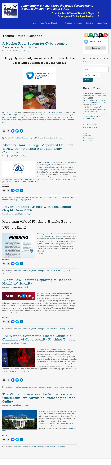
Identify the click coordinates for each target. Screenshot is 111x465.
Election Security (52, 387)
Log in (85, 133)
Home (34, 23)
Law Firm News (33, 197)
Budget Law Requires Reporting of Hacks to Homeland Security (36, 282)
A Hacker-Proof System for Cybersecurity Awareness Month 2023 (34, 45)
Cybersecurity (60, 138)
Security (53, 138)
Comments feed (89, 138)
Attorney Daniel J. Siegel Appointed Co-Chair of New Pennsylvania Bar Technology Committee (37, 149)
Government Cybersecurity (38, 387)
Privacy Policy (102, 23)
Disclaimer (89, 23)
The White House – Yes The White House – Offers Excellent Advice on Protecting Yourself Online (38, 398)
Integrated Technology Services (39, 138)
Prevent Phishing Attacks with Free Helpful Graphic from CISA (36, 209)
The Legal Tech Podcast (73, 23)
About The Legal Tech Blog (49, 23)
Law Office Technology (46, 197)
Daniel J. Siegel (25, 51)
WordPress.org (88, 140)
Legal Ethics (27, 200)
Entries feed (87, 136)
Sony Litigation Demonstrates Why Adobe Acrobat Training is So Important (95, 116)
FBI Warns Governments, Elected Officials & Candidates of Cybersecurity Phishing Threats (38, 338)
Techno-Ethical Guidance (20, 138)
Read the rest (33, 182)
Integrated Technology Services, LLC (51, 112)
